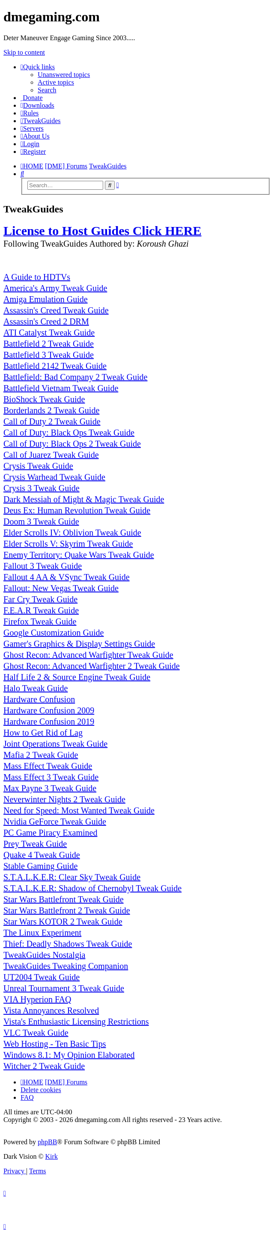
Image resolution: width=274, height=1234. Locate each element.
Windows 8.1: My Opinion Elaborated (68, 1055)
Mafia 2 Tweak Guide (40, 755)
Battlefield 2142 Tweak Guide (55, 366)
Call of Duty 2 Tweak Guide (52, 421)
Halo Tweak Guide (35, 688)
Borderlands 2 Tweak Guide (51, 410)
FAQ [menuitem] (27, 1097)
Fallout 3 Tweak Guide (42, 566)
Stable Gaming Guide (40, 866)
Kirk (51, 1156)
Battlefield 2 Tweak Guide (48, 343)
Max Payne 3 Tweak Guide (49, 788)
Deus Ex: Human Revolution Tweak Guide (76, 510)
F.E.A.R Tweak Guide (41, 610)
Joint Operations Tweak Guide (55, 743)
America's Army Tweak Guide (55, 288)
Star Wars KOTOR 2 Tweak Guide (62, 921)
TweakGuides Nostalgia (44, 955)
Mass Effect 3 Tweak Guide (50, 777)
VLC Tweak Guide (35, 1032)
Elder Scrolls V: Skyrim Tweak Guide (68, 543)
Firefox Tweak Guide (39, 621)
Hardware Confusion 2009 (48, 710)
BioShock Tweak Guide (44, 399)
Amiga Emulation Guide (45, 299)
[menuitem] (32, 97)
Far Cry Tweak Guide (40, 599)
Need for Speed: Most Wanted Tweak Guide (79, 810)
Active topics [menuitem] (56, 82)
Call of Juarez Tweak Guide (51, 454)
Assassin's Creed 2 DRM (46, 321)
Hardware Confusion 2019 (48, 721)
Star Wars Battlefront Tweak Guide (63, 899)
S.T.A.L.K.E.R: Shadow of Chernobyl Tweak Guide (92, 888)
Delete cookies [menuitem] (41, 1089)
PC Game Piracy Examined (50, 832)
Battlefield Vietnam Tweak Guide (60, 388)
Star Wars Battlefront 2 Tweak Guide (66, 910)
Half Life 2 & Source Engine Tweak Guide (76, 677)
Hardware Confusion (39, 699)
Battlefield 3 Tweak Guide (48, 354)
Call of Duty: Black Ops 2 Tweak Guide (72, 443)
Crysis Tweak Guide (38, 466)
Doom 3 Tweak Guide (41, 521)
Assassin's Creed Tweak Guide (56, 310)
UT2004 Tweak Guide (41, 977)
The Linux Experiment (42, 932)
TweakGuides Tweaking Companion (65, 966)
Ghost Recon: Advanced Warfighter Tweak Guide (88, 655)
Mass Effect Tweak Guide (47, 766)
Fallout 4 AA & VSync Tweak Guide (66, 577)
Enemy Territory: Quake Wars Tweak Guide (78, 555)
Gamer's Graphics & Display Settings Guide (79, 643)
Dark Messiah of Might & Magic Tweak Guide (83, 499)
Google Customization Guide (53, 632)
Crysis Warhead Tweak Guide (54, 477)
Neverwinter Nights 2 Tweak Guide (64, 799)
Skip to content (24, 52)
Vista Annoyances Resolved (51, 1010)
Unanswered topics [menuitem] (64, 74)
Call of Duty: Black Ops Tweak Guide (68, 432)
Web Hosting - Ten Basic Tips (54, 1043)
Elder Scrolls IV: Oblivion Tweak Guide (72, 532)
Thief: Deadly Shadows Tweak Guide (67, 943)
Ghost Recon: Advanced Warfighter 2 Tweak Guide (91, 666)
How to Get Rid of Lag (43, 732)
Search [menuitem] (47, 90)
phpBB (47, 1142)
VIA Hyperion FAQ (37, 999)
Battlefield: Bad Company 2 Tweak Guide (75, 377)
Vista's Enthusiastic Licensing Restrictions (76, 1021)
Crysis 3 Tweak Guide (41, 488)
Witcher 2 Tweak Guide (44, 1066)
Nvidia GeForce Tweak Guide (54, 821)
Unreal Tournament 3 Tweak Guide (63, 988)
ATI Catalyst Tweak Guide (49, 332)
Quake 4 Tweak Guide (41, 855)
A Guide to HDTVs (36, 277)
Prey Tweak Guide (35, 843)
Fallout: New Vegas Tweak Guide (61, 588)
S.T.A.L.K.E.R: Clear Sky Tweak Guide (71, 877)
